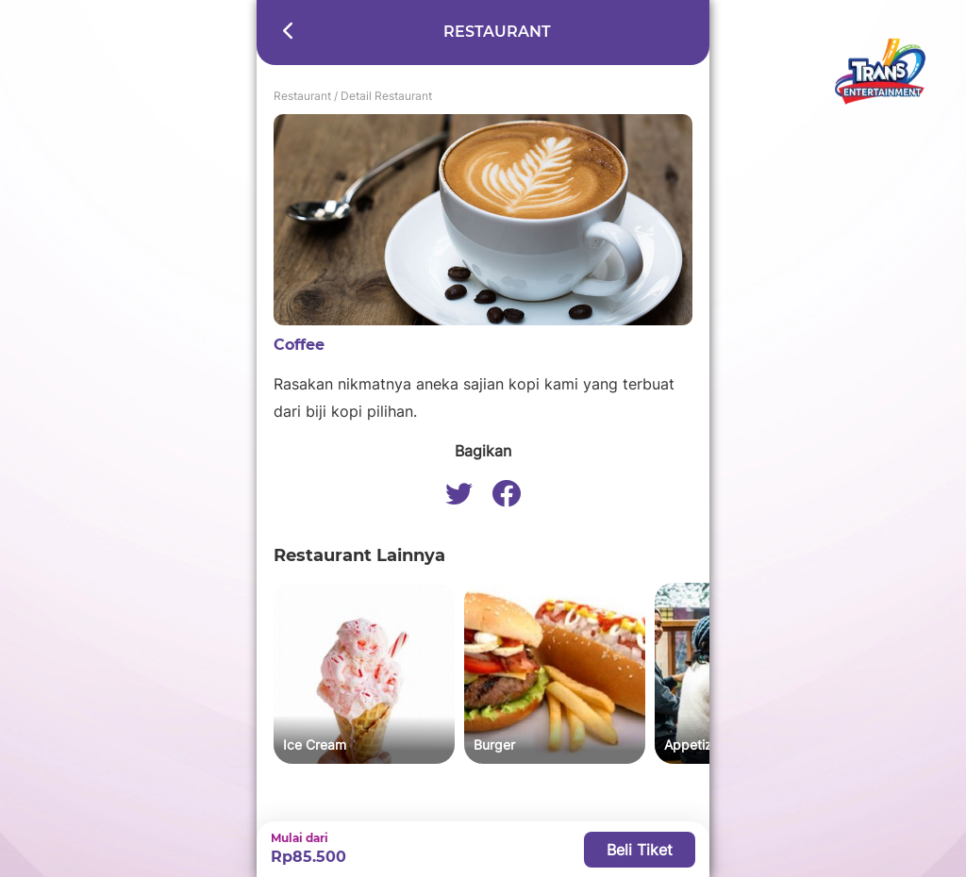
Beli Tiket (640, 849)
